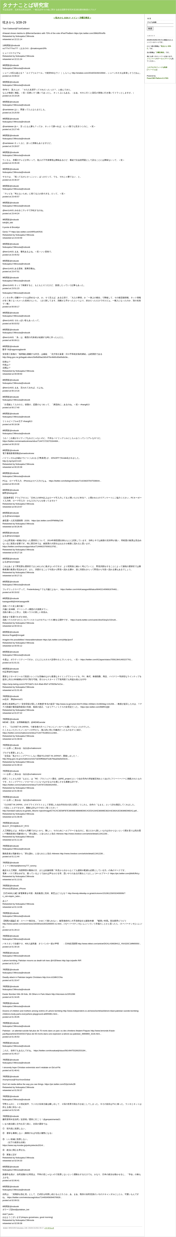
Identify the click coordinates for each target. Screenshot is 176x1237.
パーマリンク (49, 1228)
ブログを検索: (152, 22)
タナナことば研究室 (26, 5)
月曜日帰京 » (85, 18)
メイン (74, 18)
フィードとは (152, 70)
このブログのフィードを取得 (157, 67)
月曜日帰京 (160, 52)
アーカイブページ (164, 59)
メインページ (151, 59)
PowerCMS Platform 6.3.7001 (157, 78)
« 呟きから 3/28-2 (62, 18)
